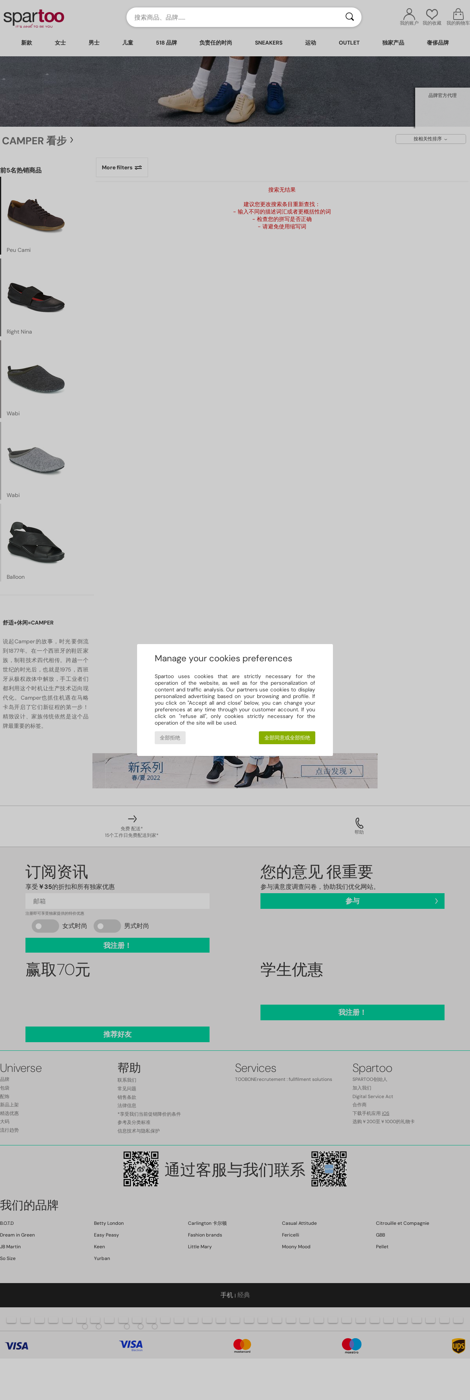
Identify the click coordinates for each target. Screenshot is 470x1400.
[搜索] (350, 17)
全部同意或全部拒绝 (287, 738)
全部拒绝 (170, 738)
